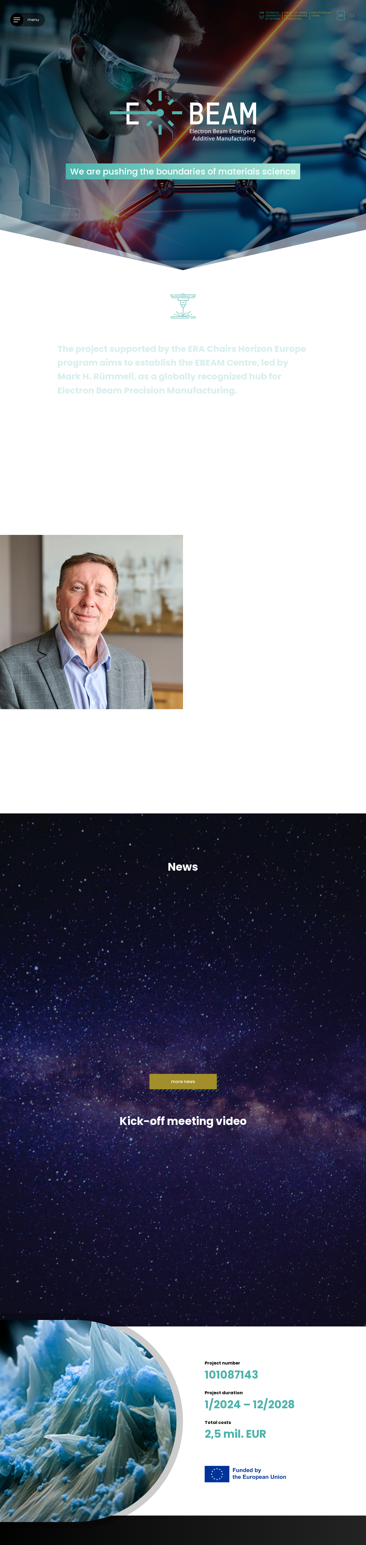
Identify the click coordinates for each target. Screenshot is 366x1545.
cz (352, 15)
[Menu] (28, 19)
